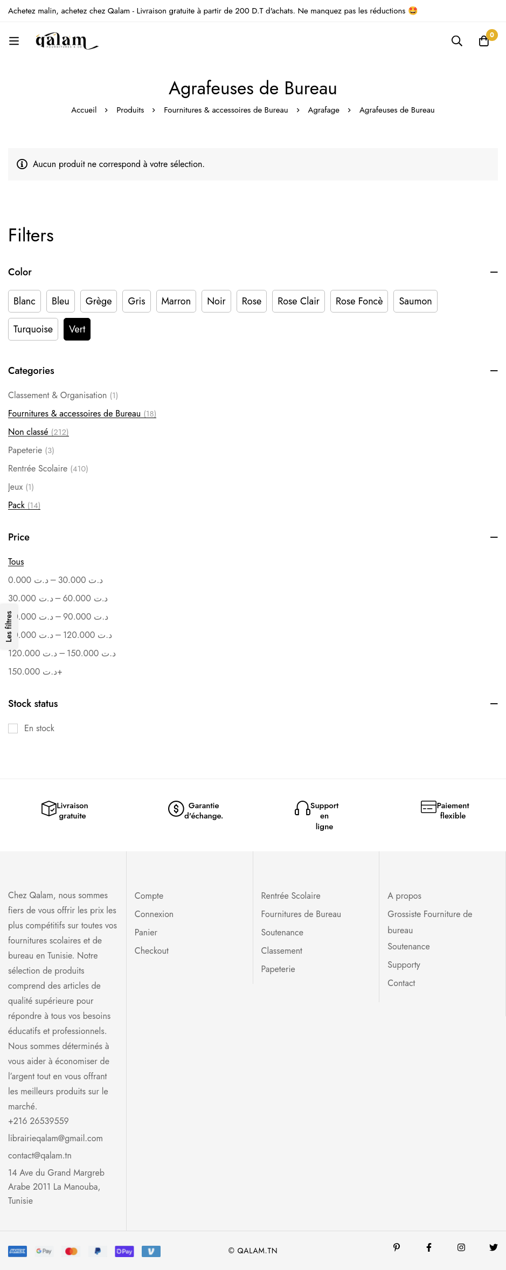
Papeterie (31, 450)
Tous (16, 562)
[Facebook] (429, 1247)
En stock (39, 728)
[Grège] (98, 301)
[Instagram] (461, 1247)
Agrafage (324, 110)
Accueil (83, 110)
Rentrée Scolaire (48, 469)
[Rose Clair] (298, 301)
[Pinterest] (396, 1247)
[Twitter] (493, 1247)
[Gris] (136, 301)
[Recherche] (456, 41)
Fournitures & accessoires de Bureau (226, 110)
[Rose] (252, 301)
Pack (24, 505)
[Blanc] (24, 301)
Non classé (38, 432)
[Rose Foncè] (359, 301)
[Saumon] (415, 301)
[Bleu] (60, 301)
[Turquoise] (33, 329)
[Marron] (176, 301)
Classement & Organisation (63, 395)
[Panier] (483, 41)
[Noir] (216, 301)
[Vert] (77, 329)
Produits (130, 110)
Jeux (21, 487)
